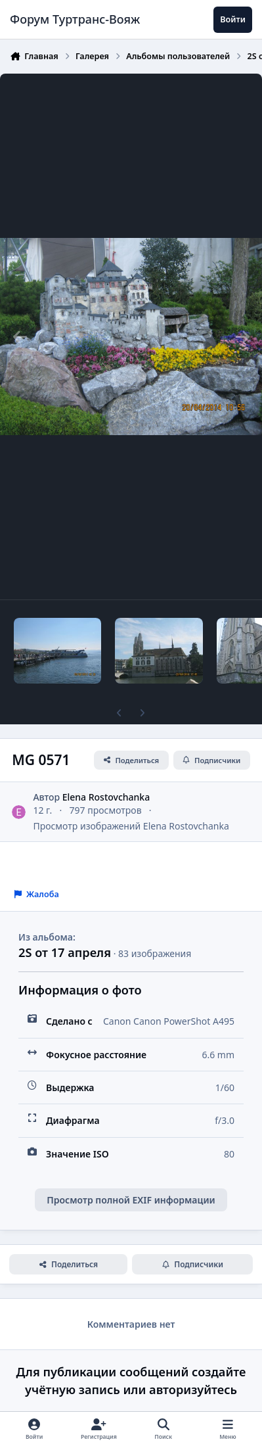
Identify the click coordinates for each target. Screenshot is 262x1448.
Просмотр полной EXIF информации (131, 1200)
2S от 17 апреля (64, 952)
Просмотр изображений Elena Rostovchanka (131, 825)
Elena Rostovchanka (106, 797)
